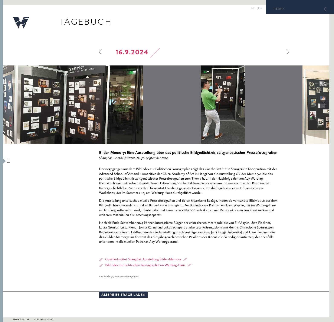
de (253, 8)
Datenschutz (44, 320)
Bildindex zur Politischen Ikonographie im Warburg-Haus (145, 265)
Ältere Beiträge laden (123, 295)
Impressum (21, 320)
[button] (1, 161)
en (260, 8)
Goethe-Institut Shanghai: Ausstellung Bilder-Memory (143, 259)
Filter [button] (278, 9)
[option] (102, 104)
